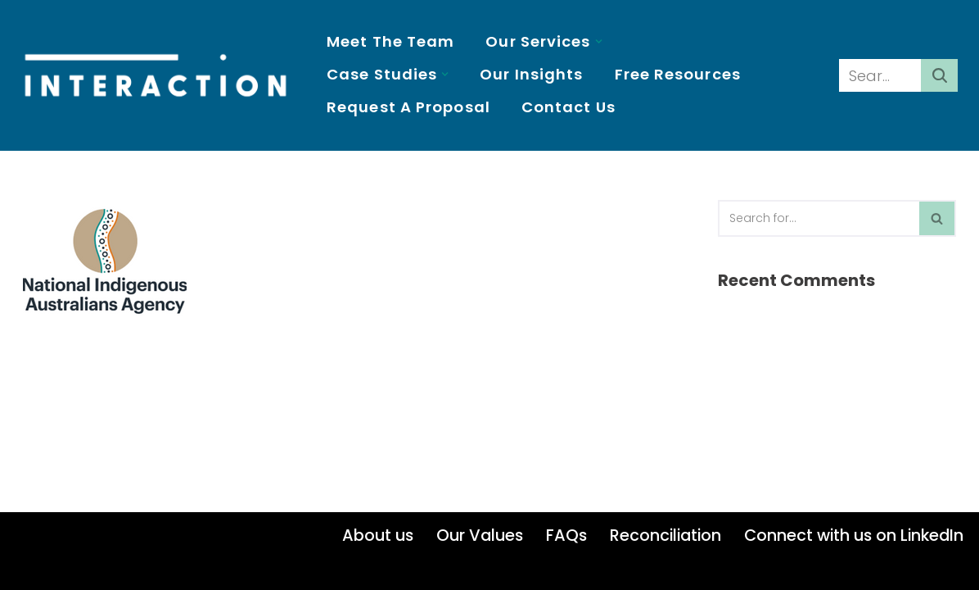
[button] (598, 41)
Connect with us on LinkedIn (853, 535)
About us (377, 535)
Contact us (568, 107)
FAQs (566, 535)
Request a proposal (408, 107)
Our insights (531, 74)
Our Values (479, 535)
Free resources (678, 74)
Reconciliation (665, 535)
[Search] (880, 75)
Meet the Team (390, 41)
